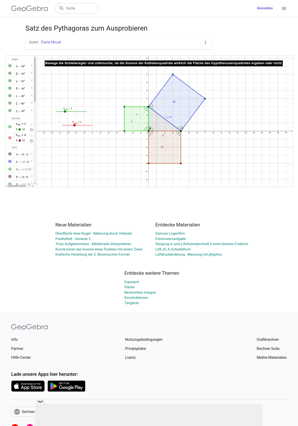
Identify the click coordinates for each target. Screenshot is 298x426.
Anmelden (265, 8)
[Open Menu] (284, 8)
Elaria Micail (51, 42)
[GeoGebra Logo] (29, 8)
